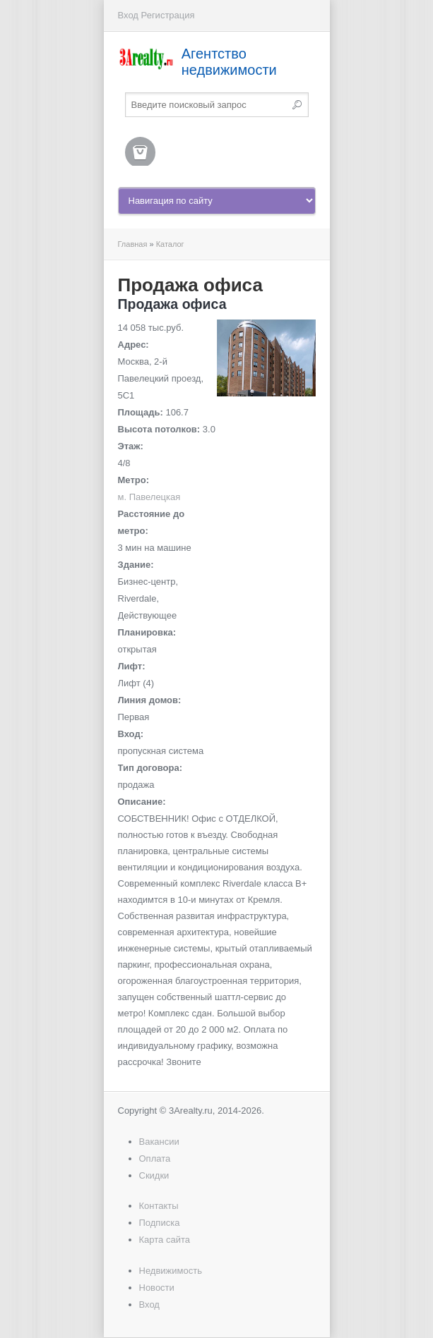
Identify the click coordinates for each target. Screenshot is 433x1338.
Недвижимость (170, 1270)
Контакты (159, 1205)
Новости (156, 1287)
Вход (128, 15)
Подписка (159, 1222)
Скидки (154, 1175)
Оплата (155, 1158)
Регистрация (168, 15)
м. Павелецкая (149, 497)
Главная (133, 244)
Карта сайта (164, 1239)
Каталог (170, 244)
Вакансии (159, 1141)
